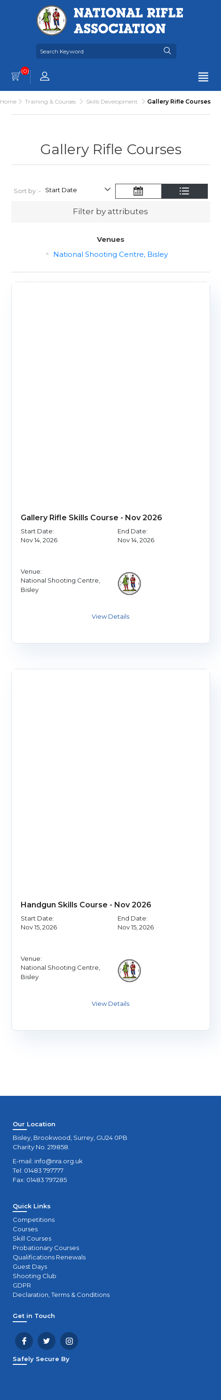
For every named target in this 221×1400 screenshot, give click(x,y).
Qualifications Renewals (49, 1257)
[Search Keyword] (97, 51)
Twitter (46, 1341)
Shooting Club (34, 1276)
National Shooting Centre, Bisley (110, 254)
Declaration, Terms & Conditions (61, 1294)
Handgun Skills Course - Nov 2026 (86, 904)
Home (8, 101)
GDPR (22, 1285)
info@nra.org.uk (58, 1161)
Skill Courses (32, 1238)
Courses (25, 1229)
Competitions (34, 1219)
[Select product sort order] (77, 191)
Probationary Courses (46, 1247)
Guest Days (30, 1266)
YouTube (69, 1341)
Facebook (24, 1341)
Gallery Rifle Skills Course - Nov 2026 (91, 517)
